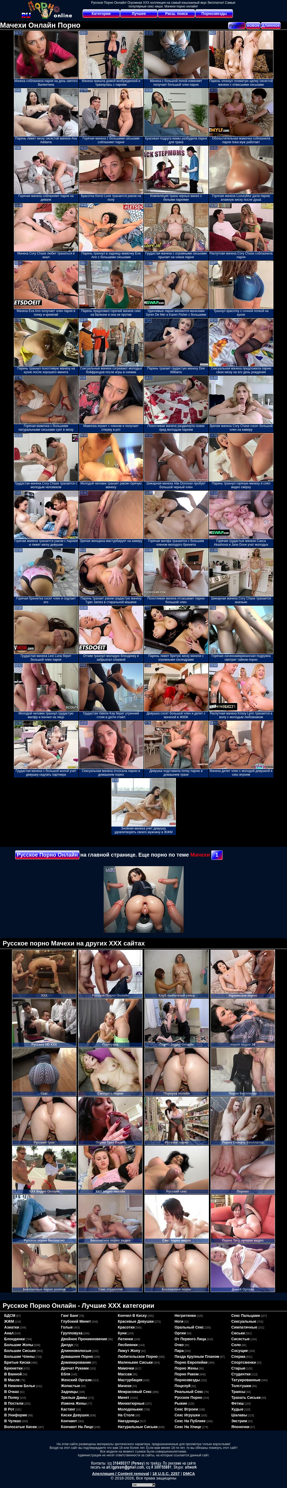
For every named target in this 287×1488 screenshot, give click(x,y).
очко (179, 1345)
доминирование (76, 1362)
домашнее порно (77, 1356)
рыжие (181, 1403)
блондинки (14, 1339)
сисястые (240, 1339)
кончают (69, 1421)
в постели (13, 1403)
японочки (240, 1427)
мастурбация (130, 1380)
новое (253, 25)
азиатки (11, 1327)
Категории (101, 13)
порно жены (186, 1368)
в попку (11, 1397)
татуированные (246, 1380)
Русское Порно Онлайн (47, 855)
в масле (12, 1380)
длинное (271, 25)
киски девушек (75, 1415)
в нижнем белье (19, 1386)
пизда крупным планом (197, 1356)
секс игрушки (187, 1415)
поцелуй (183, 1386)
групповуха (72, 1333)
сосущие (239, 1351)
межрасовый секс (135, 1392)
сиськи (238, 1333)
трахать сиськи (246, 1397)
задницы (69, 1392)
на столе (126, 1415)
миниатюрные (131, 1403)
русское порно (188, 1397)
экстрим (239, 1421)
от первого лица (190, 1339)
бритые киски (17, 1362)
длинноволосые (76, 1351)
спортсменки (243, 1362)
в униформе (15, 1415)
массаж (125, 1374)
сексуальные (243, 1321)
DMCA (189, 1473)
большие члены (19, 1356)
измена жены (74, 1403)
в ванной (13, 1374)
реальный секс (189, 1392)
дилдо (67, 1345)
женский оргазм (76, 1380)
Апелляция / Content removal (120, 1473)
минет (123, 1397)
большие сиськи (20, 1351)
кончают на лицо (77, 1427)
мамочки (126, 1368)
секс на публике (190, 1421)
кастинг (68, 1409)
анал (9, 1333)
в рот (9, 1409)
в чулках (12, 1421)
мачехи (124, 1386)
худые (237, 1409)
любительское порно (138, 1356)
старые (238, 1368)
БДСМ (9, 1315)
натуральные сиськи (137, 1427)
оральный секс (189, 1327)
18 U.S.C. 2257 (166, 1473)
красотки (126, 1327)
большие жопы (18, 1345)
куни (122, 1333)
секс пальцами (245, 1315)
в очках (11, 1392)
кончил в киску (132, 1315)
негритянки (185, 1315)
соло (236, 1345)
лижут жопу (129, 1351)
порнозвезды (187, 1380)
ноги (179, 1321)
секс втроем (186, 1409)
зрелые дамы (74, 1397)
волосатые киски (20, 1427)
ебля (65, 1374)
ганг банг (70, 1315)
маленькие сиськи (135, 1362)
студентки (240, 1374)
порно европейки (191, 1362)
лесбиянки (128, 1345)
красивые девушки (136, 1321)
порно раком (187, 1374)
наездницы (128, 1421)
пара (179, 1351)
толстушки (241, 1386)
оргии (180, 1333)
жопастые (70, 1386)
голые (67, 1327)
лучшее (237, 25)
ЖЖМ (9, 1321)
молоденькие (130, 1409)
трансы (238, 1392)
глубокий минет (76, 1321)
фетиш (237, 1403)
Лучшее (139, 13)
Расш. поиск (176, 13)
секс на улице (188, 1427)
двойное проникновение (84, 1339)
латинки (125, 1339)
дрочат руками (75, 1368)
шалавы (239, 1415)
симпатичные (244, 1327)
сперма (238, 1356)
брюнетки (13, 1368)
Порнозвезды (214, 13)
